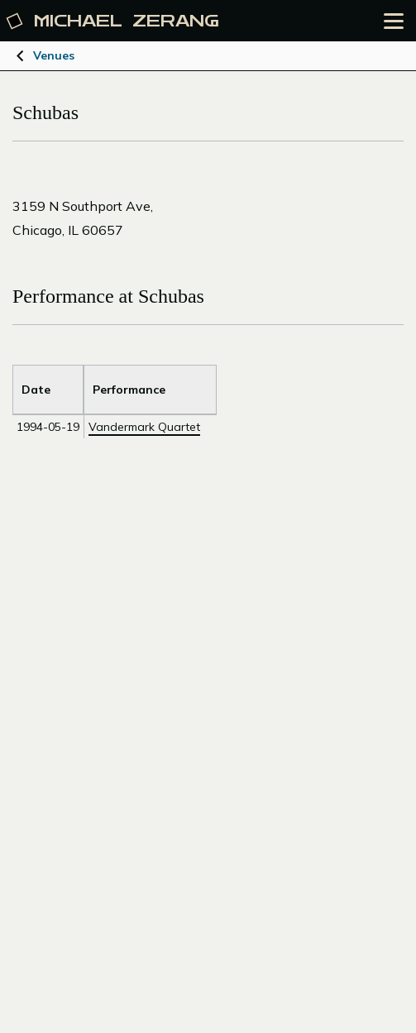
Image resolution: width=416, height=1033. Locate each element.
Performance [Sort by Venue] (129, 389)
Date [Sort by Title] (36, 389)
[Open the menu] (394, 21)
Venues (53, 55)
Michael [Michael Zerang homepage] (113, 21)
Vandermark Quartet (144, 426)
